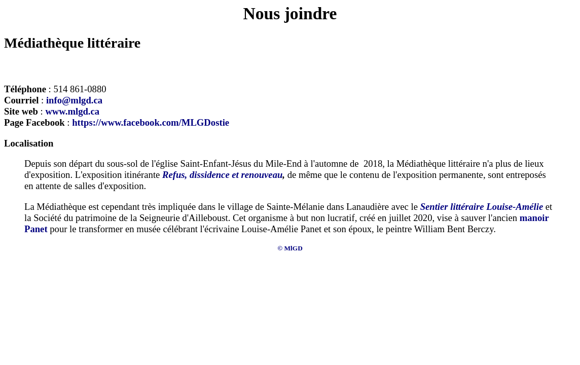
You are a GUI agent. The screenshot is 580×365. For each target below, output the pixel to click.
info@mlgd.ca (74, 100)
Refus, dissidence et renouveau (222, 174)
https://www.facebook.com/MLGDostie (150, 122)
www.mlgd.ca (72, 111)
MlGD (293, 248)
